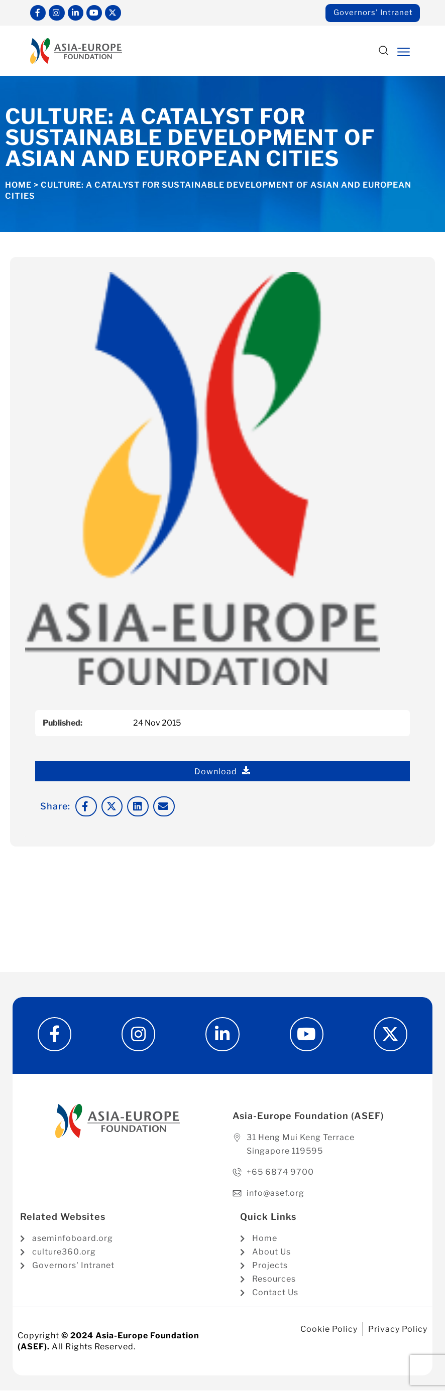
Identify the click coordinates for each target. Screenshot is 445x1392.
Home (18, 185)
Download (222, 772)
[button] (384, 52)
